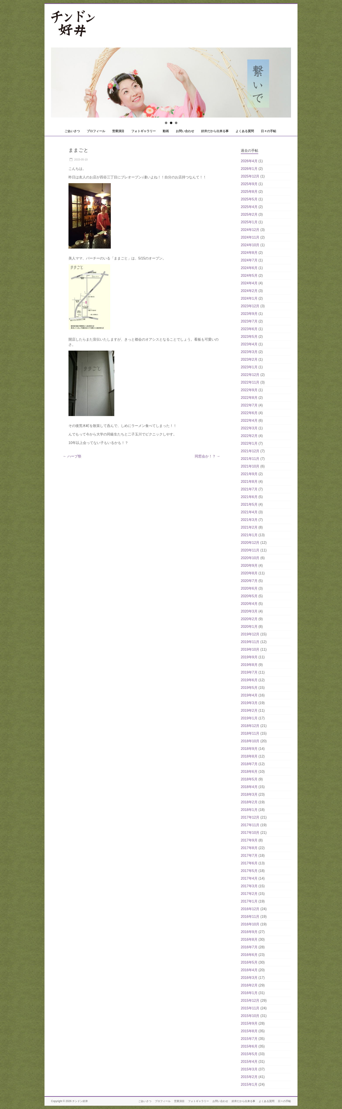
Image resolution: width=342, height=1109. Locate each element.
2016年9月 (249, 932)
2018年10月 (250, 741)
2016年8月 (249, 939)
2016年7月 (249, 947)
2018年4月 (249, 787)
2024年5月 (249, 275)
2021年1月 (249, 535)
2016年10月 (250, 924)
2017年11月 (250, 825)
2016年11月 (250, 916)
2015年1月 (249, 1084)
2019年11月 (250, 642)
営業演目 (118, 131)
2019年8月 (249, 665)
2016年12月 (250, 909)
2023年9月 (249, 314)
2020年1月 (249, 626)
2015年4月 (249, 1061)
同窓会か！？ (207, 456)
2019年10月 (250, 649)
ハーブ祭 (72, 456)
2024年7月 (249, 260)
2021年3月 (249, 520)
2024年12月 (250, 230)
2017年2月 (249, 894)
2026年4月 (249, 161)
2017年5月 (249, 871)
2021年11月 (250, 459)
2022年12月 (250, 375)
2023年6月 (249, 329)
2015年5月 (249, 1054)
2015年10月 (250, 1016)
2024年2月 (249, 291)
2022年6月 (249, 413)
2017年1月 (249, 901)
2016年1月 (249, 993)
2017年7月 (249, 855)
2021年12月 (250, 451)
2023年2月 (249, 359)
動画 (166, 131)
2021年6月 (249, 497)
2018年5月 (249, 779)
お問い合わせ (185, 131)
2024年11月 (250, 237)
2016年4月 (249, 970)
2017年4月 (249, 878)
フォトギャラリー (143, 131)
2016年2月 (249, 985)
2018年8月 (249, 756)
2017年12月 (250, 817)
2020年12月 (250, 542)
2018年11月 (250, 733)
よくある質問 (245, 131)
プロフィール (96, 131)
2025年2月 (249, 214)
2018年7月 (249, 764)
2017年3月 (249, 886)
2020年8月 (249, 573)
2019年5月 (249, 687)
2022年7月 (249, 405)
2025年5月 (249, 199)
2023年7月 (249, 321)
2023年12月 (250, 306)
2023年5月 (249, 336)
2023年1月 (249, 367)
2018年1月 (249, 810)
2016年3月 (249, 977)
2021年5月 (249, 504)
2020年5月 (249, 596)
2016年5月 (249, 962)
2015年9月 (249, 1023)
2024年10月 (250, 245)
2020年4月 (249, 604)
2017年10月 (250, 832)
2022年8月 (249, 397)
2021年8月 (249, 481)
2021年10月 (250, 466)
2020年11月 (250, 550)
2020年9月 (249, 565)
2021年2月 (249, 527)
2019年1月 (249, 718)
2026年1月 (249, 169)
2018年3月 (249, 794)
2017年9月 (249, 840)
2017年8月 (249, 848)
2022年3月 (249, 428)
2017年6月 (249, 863)
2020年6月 (249, 588)
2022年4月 (249, 420)
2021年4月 (249, 512)
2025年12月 (250, 176)
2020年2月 (249, 619)
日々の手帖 (268, 131)
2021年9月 (249, 474)
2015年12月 (250, 1000)
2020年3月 (249, 611)
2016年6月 (249, 955)
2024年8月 (249, 252)
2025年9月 (249, 184)
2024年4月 (249, 283)
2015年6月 (249, 1046)
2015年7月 (249, 1039)
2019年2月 (249, 710)
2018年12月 (250, 726)
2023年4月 (249, 344)
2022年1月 (249, 443)
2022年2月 (249, 436)
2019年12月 (250, 634)
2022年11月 (250, 382)
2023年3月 (249, 352)
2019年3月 (249, 703)
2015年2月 (249, 1077)
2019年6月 (249, 680)
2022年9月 (249, 390)
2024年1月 (249, 298)
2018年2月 (249, 802)
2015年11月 (250, 1008)
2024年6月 (249, 268)
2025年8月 (249, 191)
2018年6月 (249, 771)
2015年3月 (249, 1069)
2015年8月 (249, 1031)
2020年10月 (250, 558)
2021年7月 (249, 489)
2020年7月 (249, 581)
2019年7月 (249, 672)
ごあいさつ (72, 131)
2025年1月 (249, 222)
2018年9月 (249, 749)
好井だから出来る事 (215, 131)
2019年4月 (249, 695)
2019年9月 (249, 657)
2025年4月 (249, 207)
